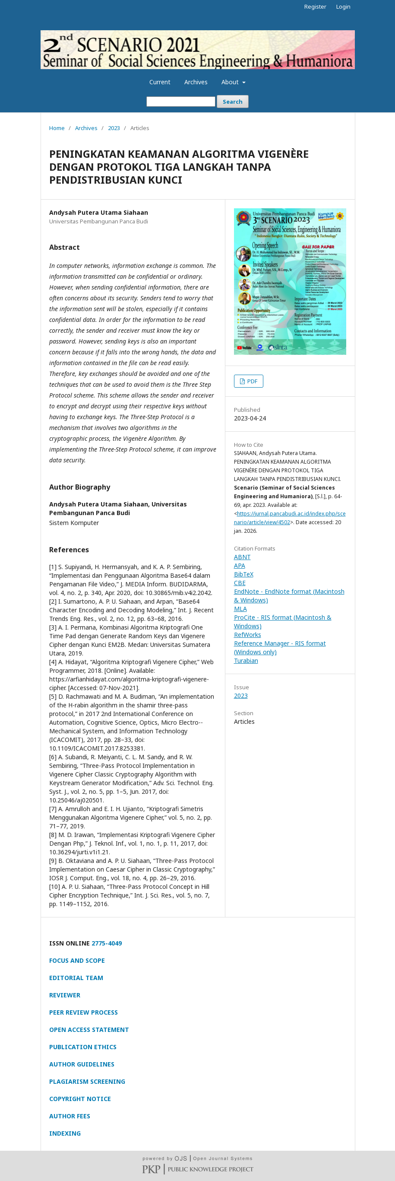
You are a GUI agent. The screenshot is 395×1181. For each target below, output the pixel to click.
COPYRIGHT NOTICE (80, 1099)
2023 (114, 128)
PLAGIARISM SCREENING (87, 1081)
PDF (251, 381)
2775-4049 (107, 943)
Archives (196, 82)
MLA (240, 609)
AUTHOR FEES (69, 1116)
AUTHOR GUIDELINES (81, 1064)
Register (315, 6)
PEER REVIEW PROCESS (83, 1012)
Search (233, 101)
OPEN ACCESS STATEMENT (89, 1029)
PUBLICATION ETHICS (83, 1047)
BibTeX (243, 574)
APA (239, 565)
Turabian (246, 660)
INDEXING (65, 1133)
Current (160, 82)
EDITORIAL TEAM (76, 978)
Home (57, 128)
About (230, 82)
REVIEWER (64, 995)
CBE (240, 583)
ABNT (242, 557)
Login (343, 6)
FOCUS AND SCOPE (77, 960)
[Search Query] (180, 101)
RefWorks (247, 634)
